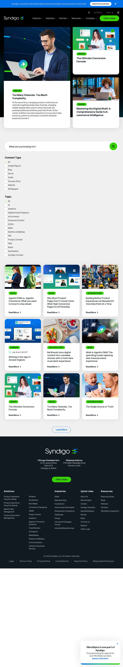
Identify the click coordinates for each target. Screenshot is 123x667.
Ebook (11, 173)
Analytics (12, 209)
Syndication (13, 251)
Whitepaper (13, 189)
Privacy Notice (43, 561)
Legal (11, 561)
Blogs (103, 500)
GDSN (10, 224)
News (83, 518)
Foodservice (59, 504)
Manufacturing (60, 500)
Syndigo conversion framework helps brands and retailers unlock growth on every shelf (49, 4)
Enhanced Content (16, 220)
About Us (84, 497)
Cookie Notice (62, 561)
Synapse (32, 496)
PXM (10, 243)
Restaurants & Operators (65, 511)
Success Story (14, 181)
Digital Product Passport (18, 212)
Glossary (104, 507)
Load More (61, 429)
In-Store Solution (35, 542)
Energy (57, 518)
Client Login (85, 529)
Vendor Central (35, 514)
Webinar (11, 185)
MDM (10, 228)
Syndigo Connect (15, 255)
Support (98, 12)
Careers (84, 504)
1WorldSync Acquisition (110, 511)
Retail (10, 247)
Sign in (109, 12)
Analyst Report (14, 166)
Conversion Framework (38, 507)
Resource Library (107, 497)
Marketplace (34, 535)
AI (9, 205)
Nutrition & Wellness (16, 232)
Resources (76, 18)
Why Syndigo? (86, 500)
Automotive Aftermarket (64, 507)
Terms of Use (25, 561)
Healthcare (59, 515)
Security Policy (80, 561)
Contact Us (85, 522)
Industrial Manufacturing (64, 528)
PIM (9, 236)
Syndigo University (88, 507)
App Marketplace (87, 511)
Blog (10, 169)
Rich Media (33, 504)
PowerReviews (34, 528)
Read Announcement (100, 4)
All (9, 162)
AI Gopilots (33, 532)
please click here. (100, 658)
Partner (83, 515)
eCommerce (13, 216)
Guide (10, 177)
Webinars (104, 504)
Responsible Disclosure (103, 561)
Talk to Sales (109, 18)
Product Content (15, 239)
